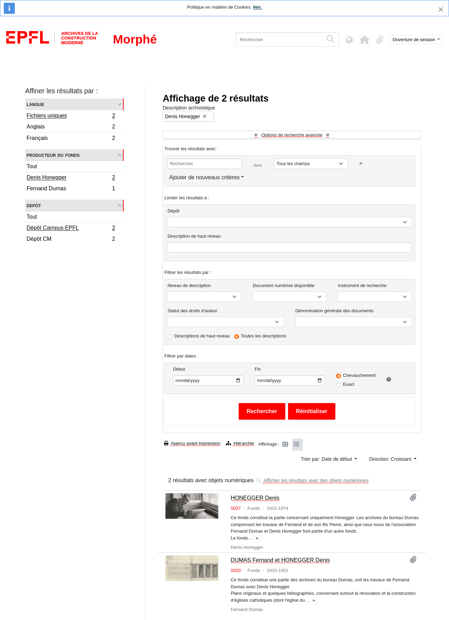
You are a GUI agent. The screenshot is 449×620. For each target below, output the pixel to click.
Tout (32, 166)
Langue (35, 104)
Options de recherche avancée (291, 134)
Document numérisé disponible (283, 285)
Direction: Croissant (390, 459)
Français (70, 139)
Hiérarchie (240, 443)
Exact (348, 384)
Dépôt (174, 210)
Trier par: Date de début (327, 459)
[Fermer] (441, 9)
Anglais (70, 128)
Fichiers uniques (70, 116)
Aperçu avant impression (192, 443)
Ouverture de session (415, 39)
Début (179, 369)
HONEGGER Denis (255, 498)
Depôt (34, 205)
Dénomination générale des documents (334, 310)
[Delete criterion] (361, 163)
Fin (258, 369)
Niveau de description (189, 285)
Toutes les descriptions (263, 335)
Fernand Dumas (70, 189)
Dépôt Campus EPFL (70, 228)
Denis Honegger (70, 178)
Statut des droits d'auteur (192, 310)
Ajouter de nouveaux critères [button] (204, 177)
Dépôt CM (70, 240)
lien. (257, 7)
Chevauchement (359, 375)
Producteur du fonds (53, 155)
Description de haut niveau (194, 236)
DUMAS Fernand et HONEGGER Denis (280, 560)
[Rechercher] (279, 39)
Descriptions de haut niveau (202, 335)
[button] (364, 40)
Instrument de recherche (362, 285)
